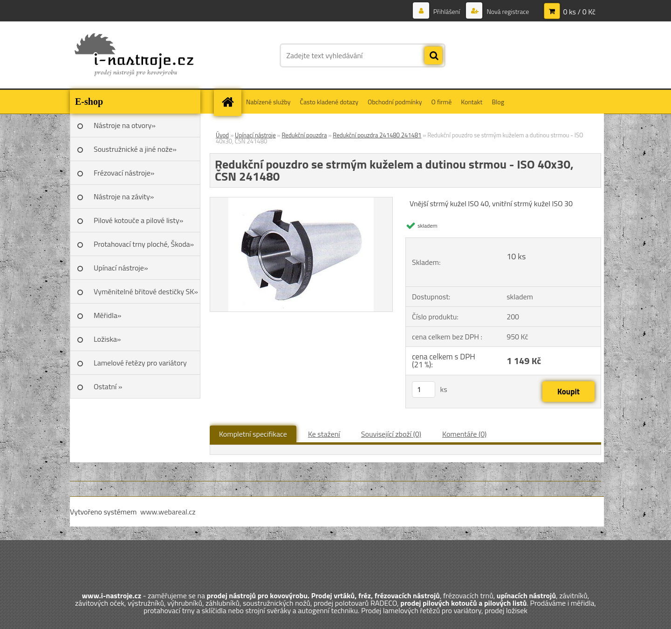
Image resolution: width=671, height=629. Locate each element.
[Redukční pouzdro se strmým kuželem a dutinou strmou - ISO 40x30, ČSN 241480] (301, 201)
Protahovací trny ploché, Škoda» (144, 244)
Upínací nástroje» (121, 267)
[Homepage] (230, 102)
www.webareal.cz (168, 511)
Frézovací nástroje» (124, 172)
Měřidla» (107, 315)
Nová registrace (507, 11)
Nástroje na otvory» (125, 125)
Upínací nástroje (255, 135)
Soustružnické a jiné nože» (135, 149)
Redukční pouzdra (304, 135)
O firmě (441, 102)
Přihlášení (447, 11)
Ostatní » (108, 386)
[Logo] (134, 55)
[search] (433, 56)
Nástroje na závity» (124, 196)
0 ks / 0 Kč (579, 11)
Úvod (222, 135)
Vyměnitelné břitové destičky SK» (146, 291)
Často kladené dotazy (329, 102)
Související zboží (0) (391, 434)
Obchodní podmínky (395, 102)
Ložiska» (107, 339)
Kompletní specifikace (253, 434)
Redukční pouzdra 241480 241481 (377, 135)
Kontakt (471, 102)
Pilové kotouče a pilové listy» (138, 220)
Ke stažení (324, 434)
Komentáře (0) (464, 434)
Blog (498, 102)
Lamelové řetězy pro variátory (140, 362)
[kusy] (423, 389)
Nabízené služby (268, 102)
